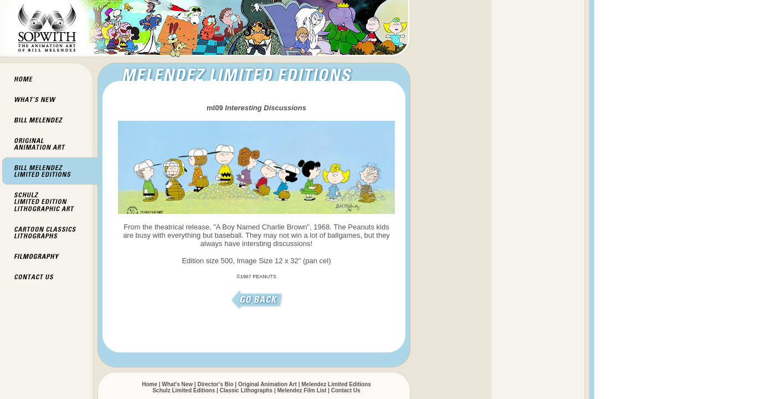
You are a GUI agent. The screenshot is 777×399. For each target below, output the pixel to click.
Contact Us (346, 390)
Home (149, 384)
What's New (177, 384)
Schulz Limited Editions (183, 390)
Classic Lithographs (246, 390)
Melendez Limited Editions (336, 384)
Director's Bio (215, 384)
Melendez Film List (302, 390)
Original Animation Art (267, 384)
